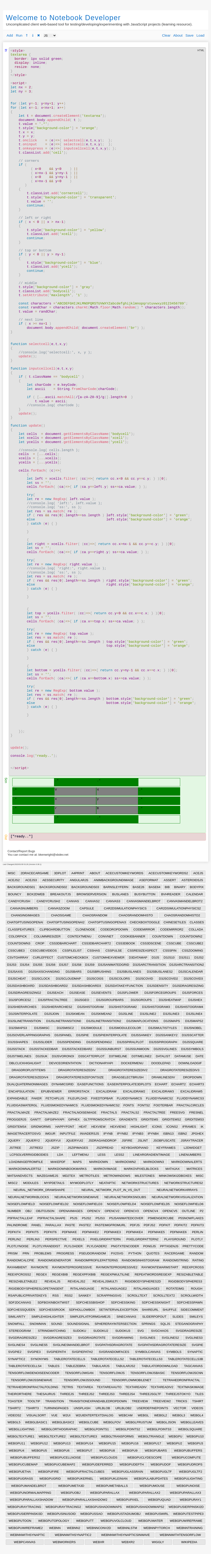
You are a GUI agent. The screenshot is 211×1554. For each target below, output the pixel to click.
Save (189, 35)
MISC (12, 873)
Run (19, 35)
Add (10, 35)
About (177, 35)
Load (200, 35)
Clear (166, 35)
